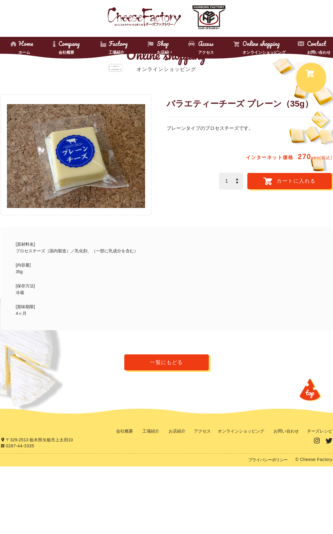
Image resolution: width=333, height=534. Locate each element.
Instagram (317, 497)
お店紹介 (177, 488)
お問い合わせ (286, 488)
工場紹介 (150, 488)
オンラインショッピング (241, 488)
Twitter (328, 497)
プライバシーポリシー (267, 527)
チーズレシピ (319, 488)
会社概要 (124, 488)
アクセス (202, 488)
